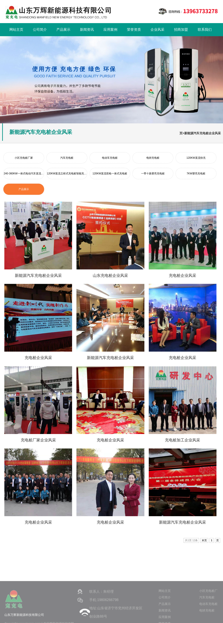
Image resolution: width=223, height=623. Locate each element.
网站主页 (16, 29)
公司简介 (40, 29)
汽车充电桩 (66, 157)
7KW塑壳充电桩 (196, 173)
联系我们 (205, 29)
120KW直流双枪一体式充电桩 (110, 173)
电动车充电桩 (110, 157)
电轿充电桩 (152, 157)
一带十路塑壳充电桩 (153, 173)
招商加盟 (181, 29)
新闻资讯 (87, 29)
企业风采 (157, 29)
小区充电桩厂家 (24, 157)
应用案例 (110, 29)
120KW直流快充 (195, 157)
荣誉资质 (134, 29)
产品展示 (63, 29)
